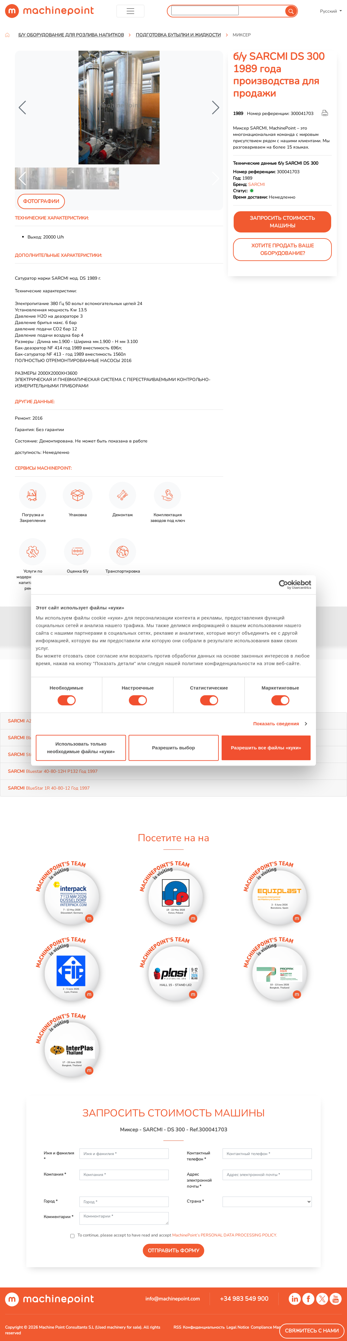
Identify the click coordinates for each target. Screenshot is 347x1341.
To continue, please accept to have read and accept (177, 1235)
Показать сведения (276, 723)
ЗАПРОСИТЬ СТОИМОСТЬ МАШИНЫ (282, 222)
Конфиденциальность (204, 1327)
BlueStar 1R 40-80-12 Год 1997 (49, 788)
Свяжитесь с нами (312, 1330)
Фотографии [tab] (41, 201)
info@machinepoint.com (172, 1298)
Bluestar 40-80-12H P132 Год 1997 (53, 771)
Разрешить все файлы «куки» (266, 747)
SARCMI (256, 184)
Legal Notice (237, 1327)
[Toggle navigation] (131, 11)
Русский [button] (329, 11)
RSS (177, 1327)
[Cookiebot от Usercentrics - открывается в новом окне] (283, 584)
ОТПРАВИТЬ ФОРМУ (173, 1250)
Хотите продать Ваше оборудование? (282, 249)
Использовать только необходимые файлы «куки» (81, 747)
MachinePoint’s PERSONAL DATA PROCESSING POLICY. (224, 1235)
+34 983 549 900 (244, 1299)
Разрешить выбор (173, 747)
